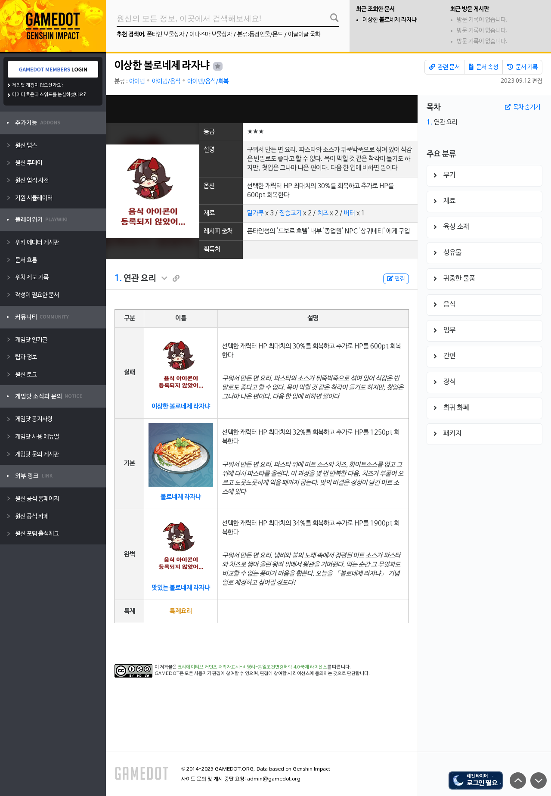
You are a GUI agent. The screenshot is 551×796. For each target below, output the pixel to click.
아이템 (137, 81)
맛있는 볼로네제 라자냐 (181, 588)
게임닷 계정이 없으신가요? (38, 85)
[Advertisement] (262, 109)
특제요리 (181, 611)
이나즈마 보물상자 (210, 34)
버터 (349, 213)
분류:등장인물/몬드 (260, 34)
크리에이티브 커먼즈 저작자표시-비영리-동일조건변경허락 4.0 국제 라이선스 (252, 667)
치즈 (322, 213)
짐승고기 (290, 213)
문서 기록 (522, 67)
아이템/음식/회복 (208, 81)
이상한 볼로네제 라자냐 (389, 20)
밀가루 (255, 213)
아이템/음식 (166, 81)
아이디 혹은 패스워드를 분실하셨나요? (49, 94)
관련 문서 (444, 67)
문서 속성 (483, 67)
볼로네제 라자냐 (181, 497)
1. (118, 278)
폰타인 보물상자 (165, 34)
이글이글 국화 (304, 34)
